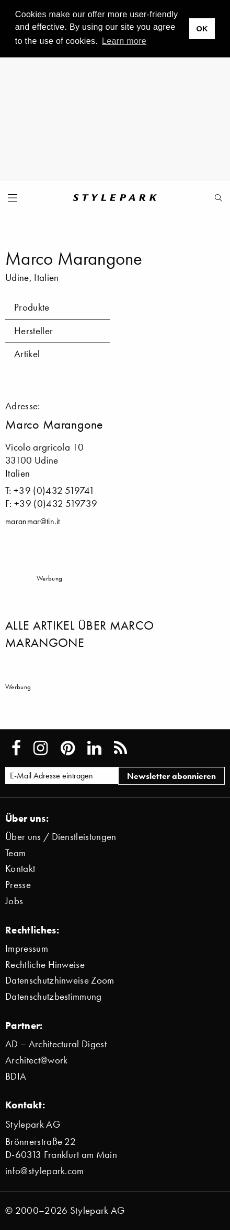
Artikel (27, 354)
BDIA (15, 1076)
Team (15, 853)
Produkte (32, 307)
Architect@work (36, 1060)
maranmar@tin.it (32, 521)
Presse (18, 885)
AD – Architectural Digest (56, 1044)
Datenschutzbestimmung (53, 996)
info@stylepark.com (44, 1171)
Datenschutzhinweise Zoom (59, 980)
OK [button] (202, 29)
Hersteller (33, 331)
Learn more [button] (124, 41)
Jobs (14, 901)
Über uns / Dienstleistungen (61, 837)
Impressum (26, 948)
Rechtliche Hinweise (45, 965)
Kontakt (20, 868)
